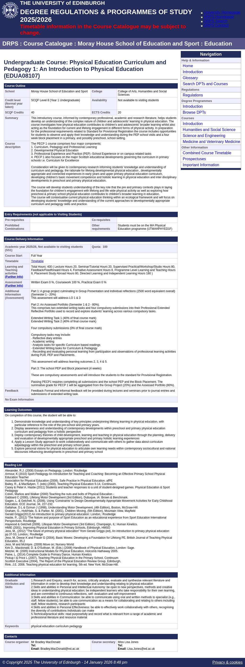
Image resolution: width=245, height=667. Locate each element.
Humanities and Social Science (209, 130)
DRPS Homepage (219, 17)
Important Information (201, 165)
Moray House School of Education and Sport (138, 43)
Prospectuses (194, 159)
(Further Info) (14, 276)
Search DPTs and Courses (205, 84)
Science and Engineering (204, 136)
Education (218, 43)
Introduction (193, 72)
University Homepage (222, 12)
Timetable (37, 261)
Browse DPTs (194, 112)
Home (188, 66)
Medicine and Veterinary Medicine (211, 142)
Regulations (193, 95)
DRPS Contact (216, 25)
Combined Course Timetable (207, 153)
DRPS (10, 43)
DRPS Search (216, 21)
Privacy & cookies (227, 662)
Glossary (190, 78)
